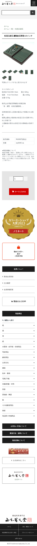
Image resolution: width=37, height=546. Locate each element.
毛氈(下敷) (6, 379)
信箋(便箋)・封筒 (8, 384)
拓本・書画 (6, 373)
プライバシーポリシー (28, 532)
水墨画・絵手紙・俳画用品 (11, 347)
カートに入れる (19, 191)
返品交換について (18, 440)
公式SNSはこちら (19, 460)
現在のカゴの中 (18, 301)
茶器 (3, 389)
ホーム (6, 26)
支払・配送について (27, 526)
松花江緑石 (19, 29)
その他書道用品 (7, 405)
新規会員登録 (8, 277)
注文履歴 (7, 283)
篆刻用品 (5, 357)
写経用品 (5, 352)
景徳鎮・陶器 (7, 395)
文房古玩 (5, 363)
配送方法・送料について (18, 433)
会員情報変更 (8, 290)
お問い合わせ (18, 538)
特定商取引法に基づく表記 (9, 532)
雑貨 (3, 411)
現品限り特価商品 (8, 416)
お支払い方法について (18, 426)
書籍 (3, 368)
